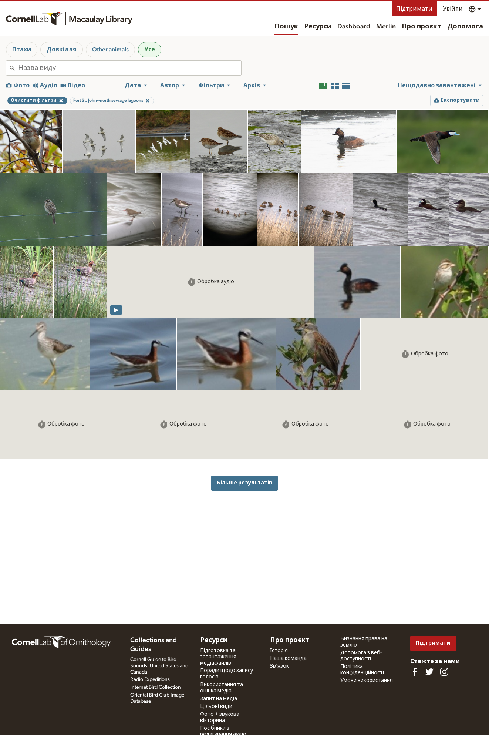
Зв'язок (279, 666)
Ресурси (317, 26)
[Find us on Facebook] (414, 671)
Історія (279, 650)
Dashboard (353, 26)
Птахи (21, 50)
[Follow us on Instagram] (444, 671)
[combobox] (129, 68)
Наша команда (288, 658)
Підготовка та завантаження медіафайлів (218, 657)
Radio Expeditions (150, 679)
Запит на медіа (218, 698)
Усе (149, 50)
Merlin (386, 26)
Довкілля (62, 50)
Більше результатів (244, 483)
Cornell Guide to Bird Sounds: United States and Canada (159, 666)
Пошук (286, 26)
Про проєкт (421, 26)
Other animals (110, 50)
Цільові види (216, 706)
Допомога (465, 26)
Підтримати (414, 9)
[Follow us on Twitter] (429, 671)
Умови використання (366, 680)
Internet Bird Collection (155, 687)
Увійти (453, 9)
